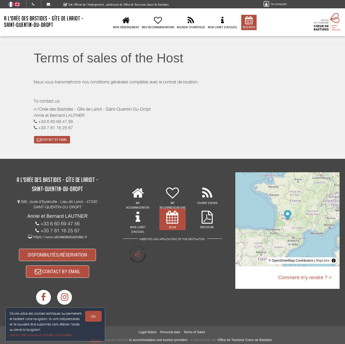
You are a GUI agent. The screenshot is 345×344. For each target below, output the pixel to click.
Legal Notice (148, 332)
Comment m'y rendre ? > (305, 277)
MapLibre (322, 260)
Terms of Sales (194, 332)
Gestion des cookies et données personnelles (41, 335)
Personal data (170, 332)
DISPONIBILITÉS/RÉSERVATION (57, 255)
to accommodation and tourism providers (158, 340)
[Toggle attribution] (333, 260)
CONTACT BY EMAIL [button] (52, 140)
